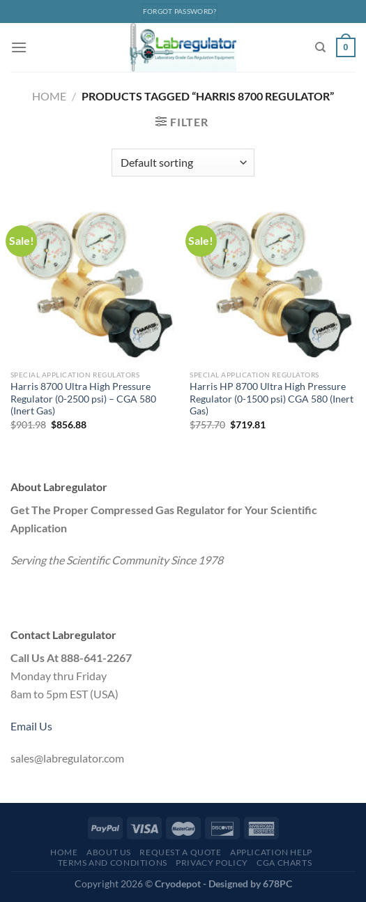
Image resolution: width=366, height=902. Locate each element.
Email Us (31, 725)
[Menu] (18, 47)
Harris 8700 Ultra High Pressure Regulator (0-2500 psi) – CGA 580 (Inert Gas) (83, 398)
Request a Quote (180, 852)
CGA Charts (284, 862)
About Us (108, 852)
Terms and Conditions (112, 862)
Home (49, 96)
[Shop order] (183, 162)
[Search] (320, 47)
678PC (277, 883)
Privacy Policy (212, 862)
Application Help (271, 852)
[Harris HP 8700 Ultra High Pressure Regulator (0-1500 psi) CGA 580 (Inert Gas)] (273, 283)
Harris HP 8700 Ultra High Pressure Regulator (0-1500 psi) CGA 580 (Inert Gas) (271, 398)
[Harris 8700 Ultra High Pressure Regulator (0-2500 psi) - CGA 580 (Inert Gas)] (93, 283)
